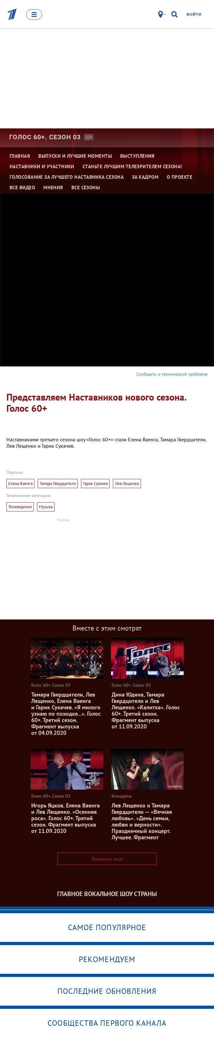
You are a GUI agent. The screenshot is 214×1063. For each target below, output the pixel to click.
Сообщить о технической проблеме (172, 374)
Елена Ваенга (20, 483)
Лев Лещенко (127, 483)
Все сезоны (85, 187)
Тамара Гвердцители (58, 483)
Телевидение (20, 507)
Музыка (46, 507)
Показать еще (107, 859)
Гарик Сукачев (95, 483)
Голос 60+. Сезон (45, 137)
